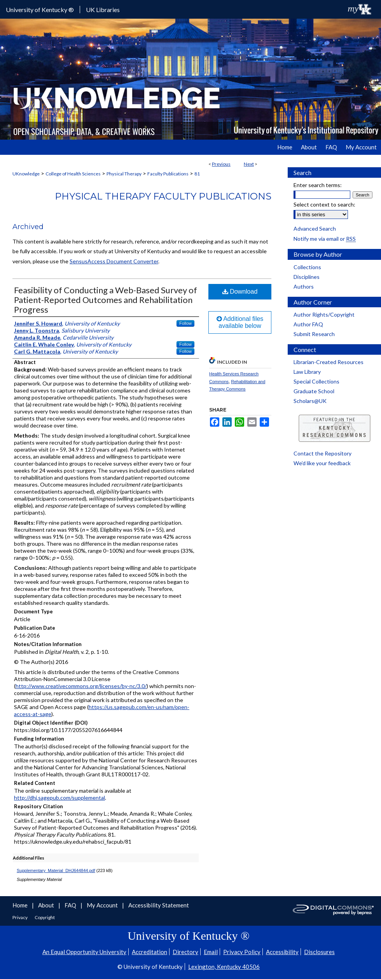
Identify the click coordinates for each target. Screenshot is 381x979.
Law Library (307, 371)
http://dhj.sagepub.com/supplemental (59, 797)
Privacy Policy (241, 951)
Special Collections (316, 381)
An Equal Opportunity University (84, 951)
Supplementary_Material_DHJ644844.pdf (56, 870)
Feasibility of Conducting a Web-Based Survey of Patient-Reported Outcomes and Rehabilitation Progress (105, 300)
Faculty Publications (168, 174)
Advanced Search (315, 228)
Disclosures (319, 951)
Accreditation (149, 951)
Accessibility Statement (158, 905)
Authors (304, 286)
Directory (185, 951)
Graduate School (314, 391)
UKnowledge (26, 174)
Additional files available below (240, 322)
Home (20, 905)
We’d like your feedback (322, 463)
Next (249, 164)
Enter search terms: (318, 185)
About (46, 905)
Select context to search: (324, 204)
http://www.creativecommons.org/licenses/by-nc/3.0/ (81, 686)
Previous (221, 164)
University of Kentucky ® (40, 9)
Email (211, 951)
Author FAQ (308, 324)
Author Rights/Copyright (324, 314)
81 (197, 174)
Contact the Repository (322, 453)
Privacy (20, 917)
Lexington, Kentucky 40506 (224, 966)
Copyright (45, 917)
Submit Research (314, 334)
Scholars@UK (310, 401)
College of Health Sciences (73, 174)
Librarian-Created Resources (329, 362)
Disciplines (307, 276)
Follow (185, 323)
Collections (307, 267)
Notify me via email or (325, 238)
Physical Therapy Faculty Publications (163, 196)
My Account (103, 905)
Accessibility (282, 951)
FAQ (71, 905)
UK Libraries (103, 9)
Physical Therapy (124, 174)
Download (240, 291)
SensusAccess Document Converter (114, 261)
